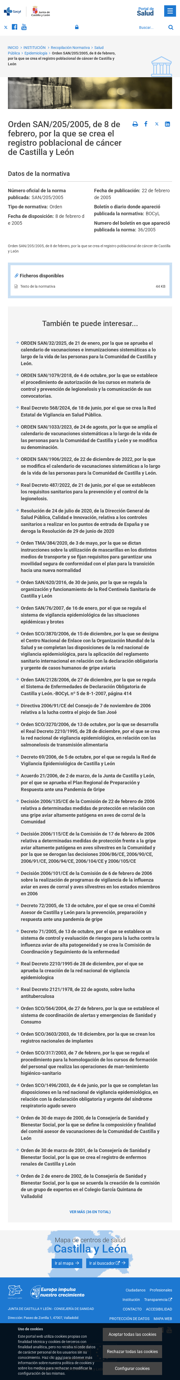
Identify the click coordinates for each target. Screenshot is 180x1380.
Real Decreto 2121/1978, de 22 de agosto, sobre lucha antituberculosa (78, 993)
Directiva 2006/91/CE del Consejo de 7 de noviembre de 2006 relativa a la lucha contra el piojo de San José (86, 709)
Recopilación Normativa (70, 47)
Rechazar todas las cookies (132, 1351)
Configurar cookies (132, 1368)
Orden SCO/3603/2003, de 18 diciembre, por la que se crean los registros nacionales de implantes (88, 1037)
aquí (58, 1357)
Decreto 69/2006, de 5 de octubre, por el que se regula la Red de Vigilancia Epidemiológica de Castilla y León (88, 760)
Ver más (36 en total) (90, 1212)
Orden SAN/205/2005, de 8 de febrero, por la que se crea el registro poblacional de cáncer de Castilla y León (61, 58)
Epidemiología (36, 53)
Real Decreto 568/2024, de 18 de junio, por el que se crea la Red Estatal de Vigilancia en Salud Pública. (88, 411)
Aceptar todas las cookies (132, 1334)
